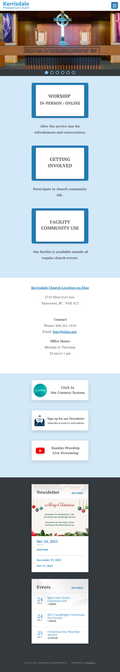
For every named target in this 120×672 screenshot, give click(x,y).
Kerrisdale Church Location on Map (60, 287)
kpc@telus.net (65, 331)
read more (42, 549)
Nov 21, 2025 (45, 566)
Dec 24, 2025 (47, 541)
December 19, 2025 (49, 560)
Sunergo (90, 663)
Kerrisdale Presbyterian (16, 5)
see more (77, 492)
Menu (114, 5)
